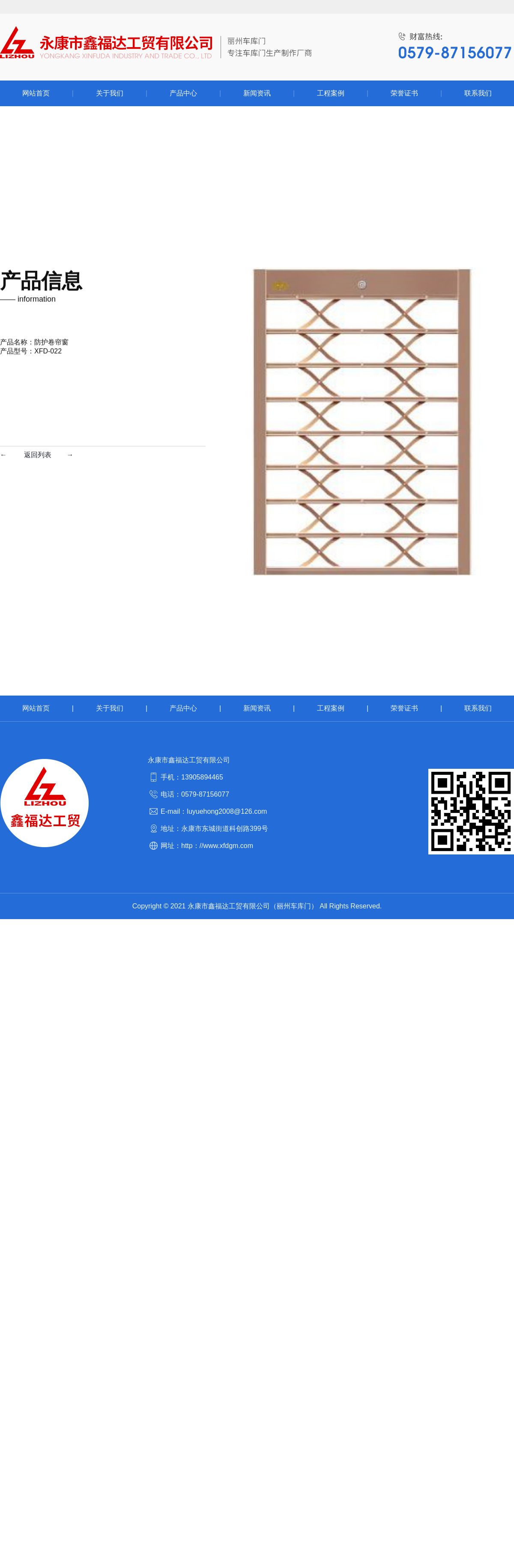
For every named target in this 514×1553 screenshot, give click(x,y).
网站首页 (36, 708)
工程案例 (330, 708)
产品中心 (183, 708)
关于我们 (109, 708)
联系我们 (478, 708)
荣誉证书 (404, 708)
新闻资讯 (257, 708)
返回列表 (37, 199)
